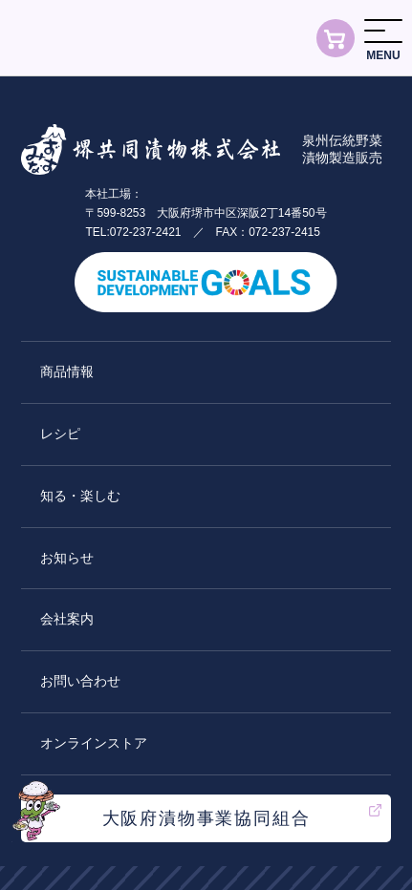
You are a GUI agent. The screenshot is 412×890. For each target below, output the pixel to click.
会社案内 (67, 618)
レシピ (60, 433)
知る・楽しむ (80, 495)
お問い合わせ (80, 681)
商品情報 (67, 371)
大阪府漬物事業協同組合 (206, 818)
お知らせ (67, 557)
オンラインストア (93, 743)
